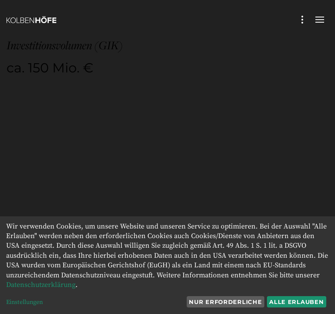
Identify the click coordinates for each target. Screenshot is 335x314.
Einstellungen (24, 302)
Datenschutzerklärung (40, 284)
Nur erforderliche (225, 301)
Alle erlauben (296, 301)
